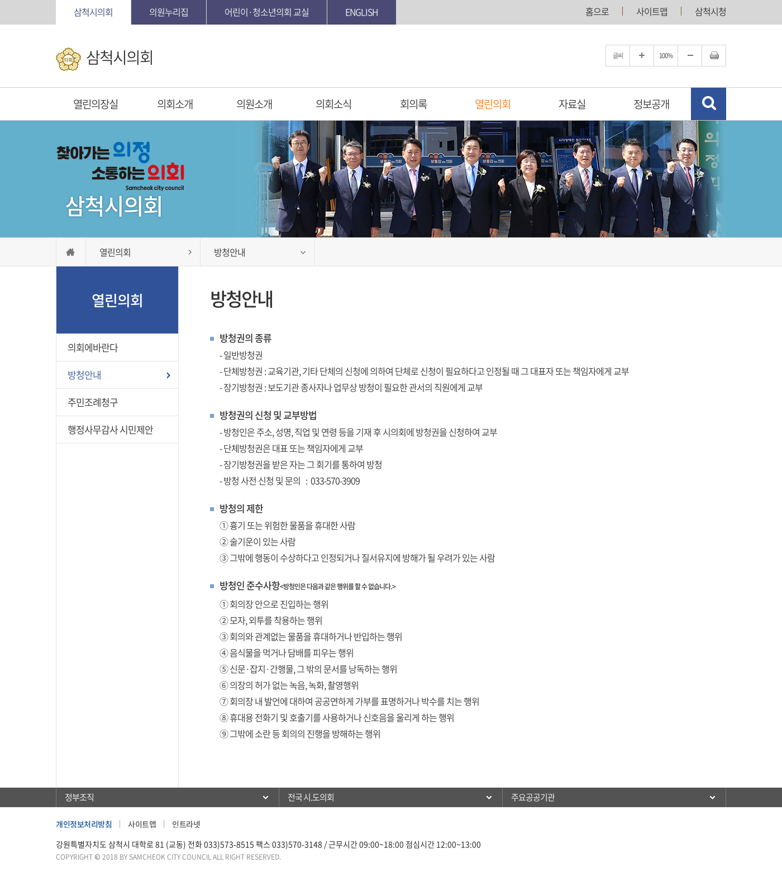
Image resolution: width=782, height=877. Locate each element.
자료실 (572, 104)
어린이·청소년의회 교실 (267, 11)
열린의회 (493, 104)
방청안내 (84, 375)
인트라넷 (186, 824)
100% (666, 55)
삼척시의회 (93, 11)
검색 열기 (708, 104)
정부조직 (79, 797)
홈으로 (597, 11)
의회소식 (333, 104)
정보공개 (651, 104)
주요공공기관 (533, 797)
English (361, 11)
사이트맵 (651, 11)
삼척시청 (710, 11)
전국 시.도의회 (311, 797)
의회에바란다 (93, 347)
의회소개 (175, 104)
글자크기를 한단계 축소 (690, 55)
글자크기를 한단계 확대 (642, 55)
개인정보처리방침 (84, 824)
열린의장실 (95, 104)
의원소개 (254, 104)
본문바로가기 (0, 0)
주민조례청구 (93, 402)
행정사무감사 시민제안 (110, 429)
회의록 (413, 104)
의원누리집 (168, 11)
